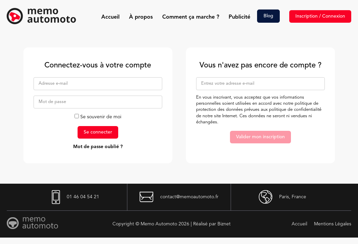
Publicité (239, 17)
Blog (268, 16)
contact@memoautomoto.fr (179, 197)
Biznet (224, 224)
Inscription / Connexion (320, 16)
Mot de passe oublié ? (98, 146)
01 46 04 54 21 (75, 197)
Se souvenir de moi (98, 117)
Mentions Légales (332, 224)
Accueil (110, 17)
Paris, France (282, 197)
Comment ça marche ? (190, 17)
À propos (141, 17)
